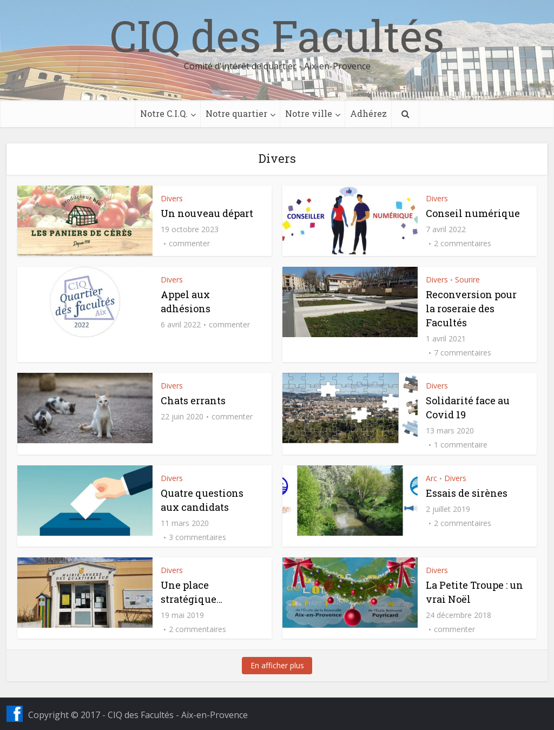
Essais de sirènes (466, 492)
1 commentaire (460, 445)
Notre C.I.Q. (164, 113)
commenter (189, 243)
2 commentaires (462, 243)
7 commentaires (462, 353)
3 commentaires (197, 537)
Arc (431, 478)
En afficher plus (277, 665)
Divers (172, 198)
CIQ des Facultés (277, 35)
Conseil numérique (473, 213)
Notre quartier (236, 113)
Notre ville (308, 113)
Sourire (467, 279)
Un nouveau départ (207, 213)
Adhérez (368, 113)
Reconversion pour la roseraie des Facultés (471, 308)
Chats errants (193, 400)
